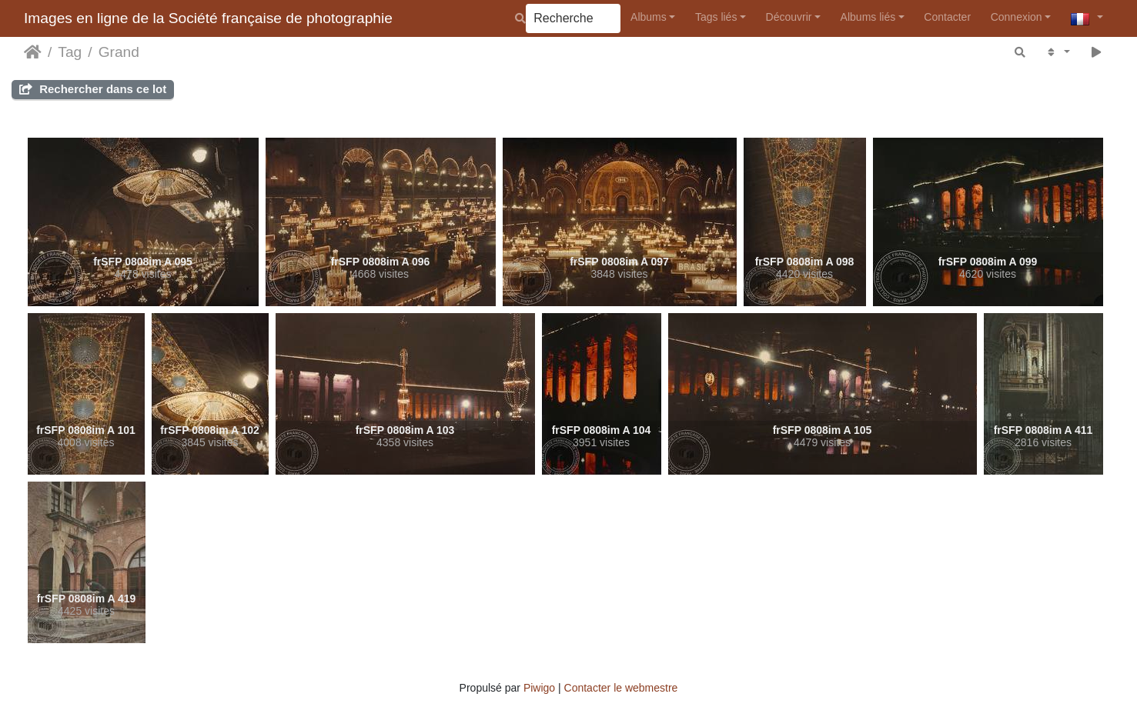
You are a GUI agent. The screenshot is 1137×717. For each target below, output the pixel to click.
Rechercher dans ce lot (92, 88)
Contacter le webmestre (621, 688)
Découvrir (789, 17)
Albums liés (868, 17)
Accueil (33, 52)
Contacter (947, 17)
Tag (70, 52)
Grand (119, 52)
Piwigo (539, 688)
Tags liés (716, 17)
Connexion (1016, 17)
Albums (648, 17)
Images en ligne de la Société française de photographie (208, 18)
